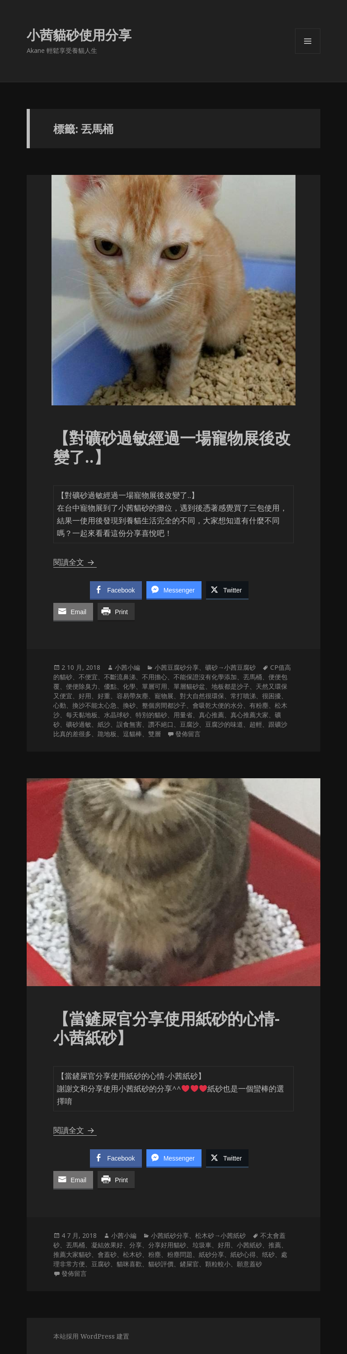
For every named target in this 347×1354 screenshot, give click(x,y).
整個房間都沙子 (164, 705)
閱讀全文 (75, 562)
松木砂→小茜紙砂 (220, 1235)
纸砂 (268, 1254)
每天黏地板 (82, 714)
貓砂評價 (161, 1264)
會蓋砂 (107, 1254)
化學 (129, 686)
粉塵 (154, 1254)
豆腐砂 (100, 1264)
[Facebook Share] (115, 589)
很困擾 (271, 695)
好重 (104, 695)
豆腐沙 (189, 724)
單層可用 (154, 686)
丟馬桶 (252, 676)
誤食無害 (129, 724)
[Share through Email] (73, 611)
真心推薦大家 (249, 714)
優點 (110, 686)
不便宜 (88, 676)
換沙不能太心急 (94, 705)
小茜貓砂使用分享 (79, 34)
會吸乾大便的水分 (217, 705)
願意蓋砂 (249, 1264)
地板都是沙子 (230, 686)
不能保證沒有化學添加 (205, 676)
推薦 (274, 1245)
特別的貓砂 (151, 714)
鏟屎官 (189, 1264)
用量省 (183, 714)
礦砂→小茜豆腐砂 (230, 667)
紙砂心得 (243, 1254)
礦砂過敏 (78, 724)
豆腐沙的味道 (224, 724)
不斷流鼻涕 (120, 676)
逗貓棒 (132, 733)
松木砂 (132, 1254)
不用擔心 (154, 676)
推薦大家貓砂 (72, 1254)
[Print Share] (116, 611)
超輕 (255, 724)
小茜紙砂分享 (170, 1235)
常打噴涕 (243, 695)
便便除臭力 (82, 686)
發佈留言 (188, 733)
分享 (135, 1245)
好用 (85, 695)
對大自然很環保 (202, 695)
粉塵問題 (179, 1254)
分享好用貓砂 (167, 1245)
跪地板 (107, 733)
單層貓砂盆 (189, 686)
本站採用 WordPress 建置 (91, 1336)
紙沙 (104, 724)
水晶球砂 (116, 714)
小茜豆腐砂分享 (177, 667)
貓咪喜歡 (129, 1264)
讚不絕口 (161, 724)
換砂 (129, 705)
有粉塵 (258, 705)
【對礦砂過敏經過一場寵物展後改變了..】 (172, 447)
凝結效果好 (107, 1245)
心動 (59, 705)
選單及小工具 (307, 53)
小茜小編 (127, 667)
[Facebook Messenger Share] (174, 589)
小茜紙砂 (249, 1245)
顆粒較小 (217, 1264)
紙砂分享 (211, 1254)
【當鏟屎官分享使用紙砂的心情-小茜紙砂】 (166, 1028)
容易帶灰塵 (132, 695)
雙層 (154, 733)
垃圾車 (201, 1245)
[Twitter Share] (227, 589)
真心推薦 (211, 714)
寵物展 (164, 695)
